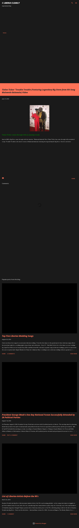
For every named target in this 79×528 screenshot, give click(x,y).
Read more (73, 353)
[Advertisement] (39, 19)
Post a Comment (12, 435)
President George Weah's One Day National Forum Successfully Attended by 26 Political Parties (38, 416)
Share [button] (73, 178)
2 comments (11, 353)
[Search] (72, 3)
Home (4, 33)
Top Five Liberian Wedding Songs (17, 336)
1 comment (10, 514)
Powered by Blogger (39, 523)
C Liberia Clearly (11, 3)
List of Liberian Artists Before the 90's (20, 496)
